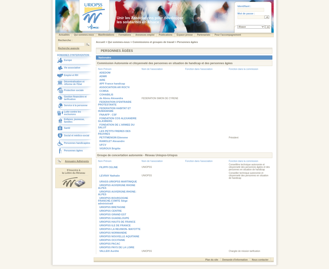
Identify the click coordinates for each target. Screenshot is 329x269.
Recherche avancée (68, 48)
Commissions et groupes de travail (154, 42)
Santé (67, 128)
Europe (68, 60)
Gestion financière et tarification (75, 97)
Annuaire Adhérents (77, 161)
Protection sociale (74, 90)
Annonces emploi (144, 35)
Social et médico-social (76, 135)
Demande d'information (235, 259)
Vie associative (72, 67)
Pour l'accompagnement (228, 35)
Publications (165, 35)
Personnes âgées (73, 150)
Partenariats (203, 35)
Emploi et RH (71, 75)
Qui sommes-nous (84, 35)
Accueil (101, 42)
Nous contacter (260, 259)
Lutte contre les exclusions (72, 113)
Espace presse (185, 35)
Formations (125, 35)
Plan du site (211, 259)
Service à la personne (76, 105)
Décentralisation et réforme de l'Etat (74, 82)
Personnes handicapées (77, 143)
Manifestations (106, 35)
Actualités (64, 35)
